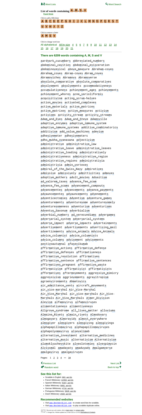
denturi (80, 205)
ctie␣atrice (82, 106)
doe (108, 172)
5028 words (70, 390)
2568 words (65, 393)
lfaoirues (86, 301)
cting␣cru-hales (80, 97)
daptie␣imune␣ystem (88, 122)
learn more (69, 409)
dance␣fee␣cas (55, 185)
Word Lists (48, 4)
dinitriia (51, 164)
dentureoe (77, 201)
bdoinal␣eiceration (91, 64)
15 (42, 47)
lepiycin (107, 343)
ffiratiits (100, 268)
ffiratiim (51, 268)
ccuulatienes (54, 89)
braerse (87, 76)
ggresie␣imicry (103, 272)
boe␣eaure (79, 68)
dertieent (51, 226)
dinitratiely (93, 151)
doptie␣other (54, 176)
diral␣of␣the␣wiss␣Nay (61, 168)
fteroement (74, 272)
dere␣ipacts (78, 222)
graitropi (97, 276)
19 (62, 47)
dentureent (52, 201)
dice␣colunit (54, 235)
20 (67, 47)
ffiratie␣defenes (57, 251)
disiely (67, 172)
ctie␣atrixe (53, 110)
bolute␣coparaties (93, 81)
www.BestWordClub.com (60, 404)
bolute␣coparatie (57, 81)
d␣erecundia (83, 214)
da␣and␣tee (76, 118)
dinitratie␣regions (59, 160)
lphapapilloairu (56, 326)
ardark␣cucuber (56, 60)
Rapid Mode (48, 14)
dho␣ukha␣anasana (57, 139)
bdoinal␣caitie (56, 64)
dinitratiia (92, 160)
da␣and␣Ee (51, 118)
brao (69, 76)
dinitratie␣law (81, 143)
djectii (85, 139)
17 (52, 47)
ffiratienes (88, 251)
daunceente (52, 193)
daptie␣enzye (54, 122)
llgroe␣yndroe (55, 309)
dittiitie (89, 172)
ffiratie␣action (56, 247)
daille (98, 118)
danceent (74, 189)
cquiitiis (51, 97)
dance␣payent (100, 189)
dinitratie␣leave (57, 147)
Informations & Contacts (87, 411)
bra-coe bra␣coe (84, 72)
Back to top (114, 366)
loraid (68, 318)
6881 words (65, 384)
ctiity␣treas (98, 114)
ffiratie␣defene (90, 247)
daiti (99, 176)
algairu (50, 351)
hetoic (78, 280)
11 (100, 43)
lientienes (81, 305)
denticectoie (54, 197)
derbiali (80, 210)
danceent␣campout (88, 185)
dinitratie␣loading (59, 151)
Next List (116, 362)
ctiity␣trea (70, 114)
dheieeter (51, 135)
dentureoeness (55, 205)
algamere (102, 347)
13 (110, 43)
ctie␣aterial (54, 106)
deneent (99, 193)
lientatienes (54, 305)
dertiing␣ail (103, 226)
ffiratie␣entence (57, 260)
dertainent (105, 222)
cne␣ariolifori (88, 93)
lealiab (80, 330)
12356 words (67, 379)
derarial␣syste (56, 218)
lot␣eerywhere (92, 318)
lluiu (107, 309)
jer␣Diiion (98, 297)
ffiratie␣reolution (59, 255)
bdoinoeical (53, 68)
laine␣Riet (52, 314)
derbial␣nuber (55, 214)
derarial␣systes (89, 218)
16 (47, 47)
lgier (48, 322)
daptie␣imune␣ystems (60, 126)
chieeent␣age (83, 89)
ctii (101, 110)
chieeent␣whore (56, 93)
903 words (67, 376)
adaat (65, 347)
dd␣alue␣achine (75, 131)
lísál (48, 347)
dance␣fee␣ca (83, 180)
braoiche (51, 76)
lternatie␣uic (55, 339)
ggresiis (51, 276)
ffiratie (89, 255)
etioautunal (53, 243)
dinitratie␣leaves (93, 147)
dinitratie (52, 143)
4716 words (67, 387)
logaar (49, 318)
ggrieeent (73, 276)
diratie (94, 168)
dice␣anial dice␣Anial (90, 230)
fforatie (51, 272)
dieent (74, 239)
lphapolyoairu (55, 330)
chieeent (108, 89)
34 (69, 356)
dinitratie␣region (90, 156)
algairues (72, 351)
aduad (82, 347)
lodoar (98, 314)
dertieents (76, 226)
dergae (107, 214)
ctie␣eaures (80, 110)
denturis (102, 205)
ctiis (48, 114)
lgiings (105, 322)
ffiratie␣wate (92, 264)
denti (77, 197)
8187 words (67, 381)
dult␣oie (80, 176)
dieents (94, 239)
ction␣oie (51, 101)
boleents (71, 85)
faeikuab (78, 243)
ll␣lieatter (84, 309)
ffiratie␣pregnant (58, 264)
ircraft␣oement (91, 284)
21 (72, 47)
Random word (49, 366)
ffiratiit (75, 268)
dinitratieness (56, 156)
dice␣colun (52, 239)
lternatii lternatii (93, 339)
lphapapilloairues (92, 326)
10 (95, 43)
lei (46, 301)
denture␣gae (99, 197)
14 (115, 43)
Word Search (113, 4)
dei (98, 131)
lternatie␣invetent (59, 334)
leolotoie (83, 343)
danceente (51, 189)
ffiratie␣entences (93, 260)
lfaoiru (64, 301)
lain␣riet (77, 314)
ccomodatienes (97, 85)
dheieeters (76, 135)
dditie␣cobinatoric (99, 126)
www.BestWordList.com (60, 401)
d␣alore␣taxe (54, 180)
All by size (64, 43)
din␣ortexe (76, 164)
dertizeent (52, 230)
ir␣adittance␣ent (57, 284)
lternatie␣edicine (97, 334)
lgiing (85, 322)
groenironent (54, 280)
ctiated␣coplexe (80, 101)
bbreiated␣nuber (89, 60)
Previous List (48, 362)
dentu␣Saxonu (54, 210)
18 (57, 47)
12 (105, 43)
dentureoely (102, 201)
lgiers (66, 322)
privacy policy (80, 409)
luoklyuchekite (56, 343)
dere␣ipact (52, 222)
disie (48, 172)
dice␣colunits (84, 235)
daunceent (77, 193)
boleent (50, 85)
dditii (49, 131)
